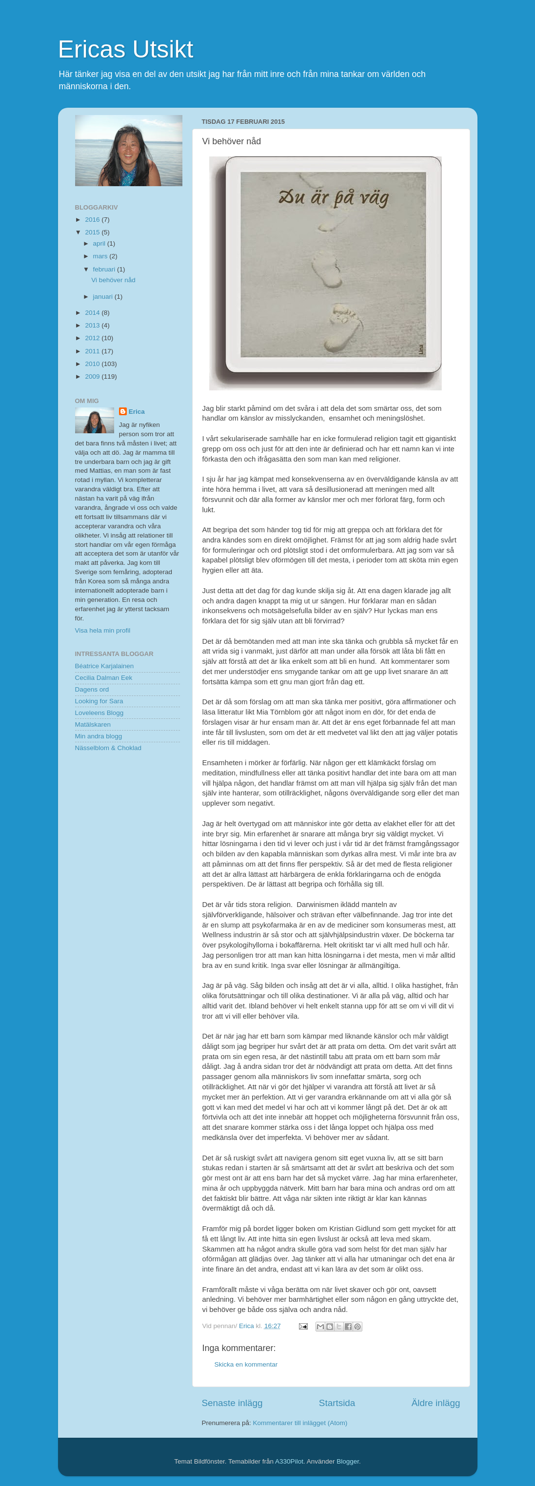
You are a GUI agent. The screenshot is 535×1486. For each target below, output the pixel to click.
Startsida (337, 1403)
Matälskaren (93, 724)
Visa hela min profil (103, 630)
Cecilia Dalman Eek (104, 677)
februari (105, 269)
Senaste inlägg (232, 1403)
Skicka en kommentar (246, 1364)
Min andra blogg (98, 736)
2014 (93, 312)
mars (101, 256)
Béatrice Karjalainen (104, 666)
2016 (93, 219)
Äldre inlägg (436, 1403)
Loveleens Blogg (99, 712)
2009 (93, 376)
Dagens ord (92, 689)
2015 (93, 232)
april (100, 243)
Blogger (348, 1461)
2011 (93, 351)
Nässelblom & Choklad (108, 748)
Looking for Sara (99, 701)
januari (104, 296)
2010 (93, 363)
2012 (93, 338)
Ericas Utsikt (126, 49)
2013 (93, 325)
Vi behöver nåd (113, 280)
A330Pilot (289, 1461)
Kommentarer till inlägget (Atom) (300, 1423)
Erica (137, 411)
